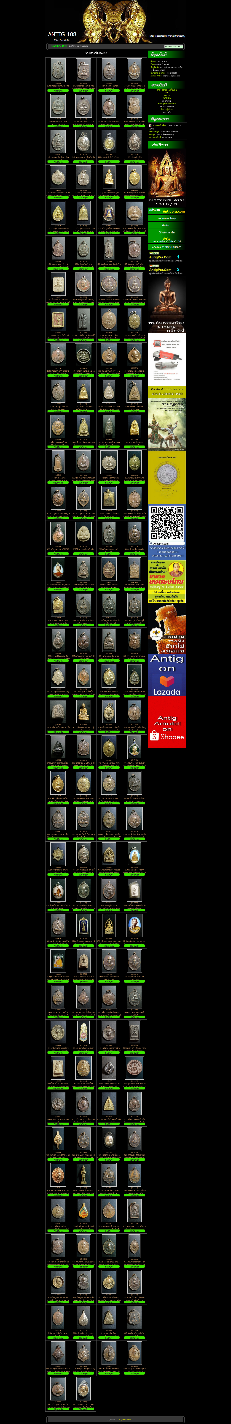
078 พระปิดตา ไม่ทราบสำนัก (58, 727)
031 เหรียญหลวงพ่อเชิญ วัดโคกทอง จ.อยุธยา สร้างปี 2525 (134, 1122)
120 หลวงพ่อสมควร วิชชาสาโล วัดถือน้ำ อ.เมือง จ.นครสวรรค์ (109, 338)
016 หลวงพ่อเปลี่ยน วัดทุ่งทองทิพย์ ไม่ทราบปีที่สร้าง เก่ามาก (109, 1265)
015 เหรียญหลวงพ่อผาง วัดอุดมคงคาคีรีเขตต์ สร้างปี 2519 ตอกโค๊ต (134, 1265)
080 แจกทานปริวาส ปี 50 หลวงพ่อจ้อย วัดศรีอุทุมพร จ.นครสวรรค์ (109, 695)
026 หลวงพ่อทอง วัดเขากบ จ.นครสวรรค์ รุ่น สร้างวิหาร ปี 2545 (58, 1193)
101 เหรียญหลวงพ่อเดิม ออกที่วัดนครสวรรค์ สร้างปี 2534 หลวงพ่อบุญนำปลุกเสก (83, 516)
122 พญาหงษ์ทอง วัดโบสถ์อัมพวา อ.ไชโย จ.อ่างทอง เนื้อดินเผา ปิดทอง (58, 338)
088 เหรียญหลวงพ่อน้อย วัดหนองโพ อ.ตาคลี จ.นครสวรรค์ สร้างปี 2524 (109, 623)
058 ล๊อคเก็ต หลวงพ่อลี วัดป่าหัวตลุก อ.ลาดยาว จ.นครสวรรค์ (58, 908)
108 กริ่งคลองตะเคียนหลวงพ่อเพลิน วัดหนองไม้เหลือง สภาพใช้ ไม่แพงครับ (109, 445)
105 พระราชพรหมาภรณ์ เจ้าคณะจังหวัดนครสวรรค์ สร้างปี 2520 (83, 481)
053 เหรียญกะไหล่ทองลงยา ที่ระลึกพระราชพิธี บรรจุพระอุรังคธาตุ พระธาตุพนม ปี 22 (83, 944)
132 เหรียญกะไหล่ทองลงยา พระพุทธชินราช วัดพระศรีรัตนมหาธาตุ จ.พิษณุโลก (109, 231)
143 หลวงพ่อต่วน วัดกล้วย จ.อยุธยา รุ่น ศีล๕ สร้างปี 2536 (134, 124)
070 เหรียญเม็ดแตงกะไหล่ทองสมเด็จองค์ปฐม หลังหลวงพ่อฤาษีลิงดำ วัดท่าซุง (58, 801)
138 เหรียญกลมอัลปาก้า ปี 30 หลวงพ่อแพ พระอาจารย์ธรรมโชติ (58, 196)
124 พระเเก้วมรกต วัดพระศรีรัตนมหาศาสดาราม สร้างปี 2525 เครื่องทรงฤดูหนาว (109, 303)
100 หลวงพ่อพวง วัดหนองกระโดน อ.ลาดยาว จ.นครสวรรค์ (109, 516)
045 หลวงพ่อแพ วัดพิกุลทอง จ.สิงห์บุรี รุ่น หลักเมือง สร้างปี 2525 (83, 1015)
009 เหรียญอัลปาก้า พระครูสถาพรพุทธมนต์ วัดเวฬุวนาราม (83, 1336)
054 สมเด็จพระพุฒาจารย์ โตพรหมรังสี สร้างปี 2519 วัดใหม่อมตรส (58, 944)
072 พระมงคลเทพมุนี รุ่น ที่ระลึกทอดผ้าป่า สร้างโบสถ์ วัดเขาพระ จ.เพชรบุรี (109, 766)
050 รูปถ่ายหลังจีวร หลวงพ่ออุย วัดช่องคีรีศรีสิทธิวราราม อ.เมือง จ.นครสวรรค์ (58, 980)
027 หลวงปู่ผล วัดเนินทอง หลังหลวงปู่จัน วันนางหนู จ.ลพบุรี (134, 1158)
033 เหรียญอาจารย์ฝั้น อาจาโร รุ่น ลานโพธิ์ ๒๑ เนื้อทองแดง (83, 1122)
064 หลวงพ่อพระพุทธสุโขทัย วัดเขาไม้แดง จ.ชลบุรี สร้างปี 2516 (109, 837)
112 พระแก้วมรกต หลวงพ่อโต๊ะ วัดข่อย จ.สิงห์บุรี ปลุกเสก (109, 409)
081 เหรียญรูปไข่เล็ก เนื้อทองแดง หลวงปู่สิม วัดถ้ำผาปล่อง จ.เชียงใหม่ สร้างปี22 (83, 695)
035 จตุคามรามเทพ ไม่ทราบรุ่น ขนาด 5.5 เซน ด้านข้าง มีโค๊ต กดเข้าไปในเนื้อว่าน (134, 1087)
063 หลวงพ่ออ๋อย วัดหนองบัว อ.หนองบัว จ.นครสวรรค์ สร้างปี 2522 (134, 837)
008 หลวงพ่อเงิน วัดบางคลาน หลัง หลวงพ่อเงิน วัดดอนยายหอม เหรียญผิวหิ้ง (109, 1336)
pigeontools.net (125, 1420)
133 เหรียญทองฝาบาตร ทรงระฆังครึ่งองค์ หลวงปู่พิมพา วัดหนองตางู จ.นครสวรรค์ (83, 231)
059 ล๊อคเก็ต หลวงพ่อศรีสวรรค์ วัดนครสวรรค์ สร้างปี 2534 (134, 872)
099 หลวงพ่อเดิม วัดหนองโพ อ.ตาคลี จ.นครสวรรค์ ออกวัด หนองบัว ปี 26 (134, 516)
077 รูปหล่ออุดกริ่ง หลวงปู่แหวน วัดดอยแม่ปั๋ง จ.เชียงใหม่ (83, 730)
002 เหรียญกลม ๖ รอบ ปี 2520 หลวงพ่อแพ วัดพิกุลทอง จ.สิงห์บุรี (58, 1407)
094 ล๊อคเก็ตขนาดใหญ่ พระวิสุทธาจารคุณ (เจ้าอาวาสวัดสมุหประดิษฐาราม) (58, 588)
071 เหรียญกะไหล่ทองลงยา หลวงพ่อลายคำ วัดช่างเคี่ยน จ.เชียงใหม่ (134, 766)
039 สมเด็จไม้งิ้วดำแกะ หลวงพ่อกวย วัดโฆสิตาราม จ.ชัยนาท (134, 1051)
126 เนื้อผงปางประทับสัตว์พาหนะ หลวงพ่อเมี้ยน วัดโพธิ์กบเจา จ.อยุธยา (58, 303)
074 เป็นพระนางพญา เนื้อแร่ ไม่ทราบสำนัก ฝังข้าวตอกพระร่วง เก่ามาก (58, 766)
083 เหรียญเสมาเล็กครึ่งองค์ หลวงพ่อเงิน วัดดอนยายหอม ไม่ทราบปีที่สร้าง (134, 659)
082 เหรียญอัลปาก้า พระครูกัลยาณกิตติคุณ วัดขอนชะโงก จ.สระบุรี (58, 695)
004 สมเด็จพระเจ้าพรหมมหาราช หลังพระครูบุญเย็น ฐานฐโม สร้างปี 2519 (109, 1372)
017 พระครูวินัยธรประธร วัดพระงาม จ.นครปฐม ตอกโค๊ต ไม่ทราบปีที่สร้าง (83, 1265)
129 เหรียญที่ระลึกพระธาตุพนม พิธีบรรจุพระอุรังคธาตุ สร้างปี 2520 (83, 267)
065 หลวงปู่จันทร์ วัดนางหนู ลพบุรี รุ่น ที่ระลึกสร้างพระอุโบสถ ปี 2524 (84, 837)
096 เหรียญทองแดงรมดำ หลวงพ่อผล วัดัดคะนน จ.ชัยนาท (109, 552)
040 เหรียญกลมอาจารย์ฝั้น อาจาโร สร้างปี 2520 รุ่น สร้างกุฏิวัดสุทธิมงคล (109, 1051)
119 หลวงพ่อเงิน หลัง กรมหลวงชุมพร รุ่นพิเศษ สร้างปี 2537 (134, 338)
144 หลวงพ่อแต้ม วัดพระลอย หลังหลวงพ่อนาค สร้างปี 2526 (109, 124)
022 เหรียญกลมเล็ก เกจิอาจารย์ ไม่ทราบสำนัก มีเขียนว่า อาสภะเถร (58, 1229)
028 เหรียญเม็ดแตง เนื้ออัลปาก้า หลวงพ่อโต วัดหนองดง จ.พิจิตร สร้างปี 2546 (109, 1158)
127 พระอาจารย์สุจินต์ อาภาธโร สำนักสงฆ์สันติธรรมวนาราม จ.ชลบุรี (134, 267)
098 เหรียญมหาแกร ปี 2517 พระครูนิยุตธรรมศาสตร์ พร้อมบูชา (58, 552)
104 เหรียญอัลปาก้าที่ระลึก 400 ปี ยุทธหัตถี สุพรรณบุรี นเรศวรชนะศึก (109, 481)
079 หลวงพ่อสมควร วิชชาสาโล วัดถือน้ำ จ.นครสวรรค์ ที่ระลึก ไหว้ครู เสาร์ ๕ (134, 695)
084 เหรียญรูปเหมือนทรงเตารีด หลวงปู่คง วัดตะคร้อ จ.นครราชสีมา (109, 659)
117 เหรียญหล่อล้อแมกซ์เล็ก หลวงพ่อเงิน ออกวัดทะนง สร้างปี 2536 (84, 374)
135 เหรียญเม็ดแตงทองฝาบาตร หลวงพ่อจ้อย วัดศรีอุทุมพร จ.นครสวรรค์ (134, 196)
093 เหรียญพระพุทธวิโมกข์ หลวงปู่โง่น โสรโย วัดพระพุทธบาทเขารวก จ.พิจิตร (83, 588)
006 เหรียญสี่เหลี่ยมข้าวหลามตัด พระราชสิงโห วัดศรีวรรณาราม (58, 1372)
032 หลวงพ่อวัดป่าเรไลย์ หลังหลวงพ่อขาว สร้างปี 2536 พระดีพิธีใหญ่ (109, 1122)
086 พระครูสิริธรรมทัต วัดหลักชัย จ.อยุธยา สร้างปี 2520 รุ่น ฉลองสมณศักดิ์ (58, 659)
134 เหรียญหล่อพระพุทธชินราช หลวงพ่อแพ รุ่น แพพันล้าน (58, 231)
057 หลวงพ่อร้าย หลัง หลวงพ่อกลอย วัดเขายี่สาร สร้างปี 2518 (83, 908)
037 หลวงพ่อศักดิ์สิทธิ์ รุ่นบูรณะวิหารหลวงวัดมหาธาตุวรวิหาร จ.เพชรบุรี (83, 1087)
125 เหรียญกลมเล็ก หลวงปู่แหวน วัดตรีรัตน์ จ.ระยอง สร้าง (83, 303)
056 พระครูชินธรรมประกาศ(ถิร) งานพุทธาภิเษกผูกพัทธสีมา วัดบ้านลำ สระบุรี (109, 908)
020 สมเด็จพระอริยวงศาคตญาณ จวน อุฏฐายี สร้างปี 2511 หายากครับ (109, 1229)
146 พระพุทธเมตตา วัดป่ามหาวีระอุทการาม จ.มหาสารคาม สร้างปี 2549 (58, 124)
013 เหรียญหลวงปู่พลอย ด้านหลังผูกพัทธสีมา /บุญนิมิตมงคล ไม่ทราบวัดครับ (83, 1300)
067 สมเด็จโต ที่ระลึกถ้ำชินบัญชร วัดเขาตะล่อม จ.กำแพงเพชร (134, 801)
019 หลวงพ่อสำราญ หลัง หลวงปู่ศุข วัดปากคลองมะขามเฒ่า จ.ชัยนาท (134, 1229)
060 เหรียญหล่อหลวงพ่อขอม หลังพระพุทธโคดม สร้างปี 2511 (109, 872)
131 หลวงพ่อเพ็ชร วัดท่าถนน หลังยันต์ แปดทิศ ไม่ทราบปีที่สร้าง (134, 231)
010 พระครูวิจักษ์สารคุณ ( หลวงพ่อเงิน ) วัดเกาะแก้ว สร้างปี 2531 (58, 1336)
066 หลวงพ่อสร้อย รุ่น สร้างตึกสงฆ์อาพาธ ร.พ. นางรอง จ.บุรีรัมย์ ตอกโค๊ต (58, 837)
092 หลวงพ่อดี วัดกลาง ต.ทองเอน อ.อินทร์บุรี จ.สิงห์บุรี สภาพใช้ (109, 588)
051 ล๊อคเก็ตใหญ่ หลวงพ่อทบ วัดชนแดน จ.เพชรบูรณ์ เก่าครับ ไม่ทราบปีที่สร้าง (134, 944)
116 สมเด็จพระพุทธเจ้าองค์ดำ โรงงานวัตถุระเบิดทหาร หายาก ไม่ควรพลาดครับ (109, 374)
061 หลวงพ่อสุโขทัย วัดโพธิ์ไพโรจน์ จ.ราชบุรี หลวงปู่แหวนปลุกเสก (83, 873)
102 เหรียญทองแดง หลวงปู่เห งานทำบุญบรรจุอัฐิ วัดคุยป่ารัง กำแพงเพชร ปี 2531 (58, 516)
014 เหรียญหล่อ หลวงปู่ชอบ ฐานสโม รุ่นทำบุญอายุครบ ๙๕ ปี (58, 1300)
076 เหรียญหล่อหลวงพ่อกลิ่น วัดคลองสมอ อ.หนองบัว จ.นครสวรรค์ (109, 730)
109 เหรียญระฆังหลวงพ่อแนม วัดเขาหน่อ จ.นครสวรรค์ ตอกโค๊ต (83, 445)
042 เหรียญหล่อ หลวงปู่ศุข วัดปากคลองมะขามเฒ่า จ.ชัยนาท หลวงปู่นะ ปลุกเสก (58, 1051)
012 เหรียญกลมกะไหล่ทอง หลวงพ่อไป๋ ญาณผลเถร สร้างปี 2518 (109, 1300)
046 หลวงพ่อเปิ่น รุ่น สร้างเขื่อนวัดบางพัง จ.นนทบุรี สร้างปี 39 (58, 1015)
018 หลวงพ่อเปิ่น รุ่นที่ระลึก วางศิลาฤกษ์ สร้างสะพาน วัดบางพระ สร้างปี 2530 (58, 1265)
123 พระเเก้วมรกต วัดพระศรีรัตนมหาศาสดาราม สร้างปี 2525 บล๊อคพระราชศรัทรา (134, 303)
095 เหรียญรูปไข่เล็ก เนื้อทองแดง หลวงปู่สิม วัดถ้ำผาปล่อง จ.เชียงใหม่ (134, 552)
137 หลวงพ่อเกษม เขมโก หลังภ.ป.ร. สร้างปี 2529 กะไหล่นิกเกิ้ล (83, 196)
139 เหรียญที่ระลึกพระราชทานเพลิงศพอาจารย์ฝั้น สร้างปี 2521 (134, 160)
